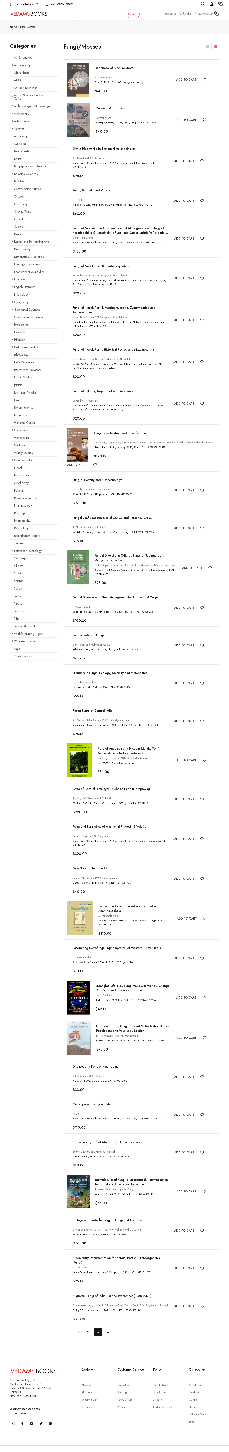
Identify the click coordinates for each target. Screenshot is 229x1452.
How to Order (161, 1373)
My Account (203, 13)
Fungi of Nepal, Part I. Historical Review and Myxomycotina (113, 344)
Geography (20, 302)
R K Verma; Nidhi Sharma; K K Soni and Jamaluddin (101, 712)
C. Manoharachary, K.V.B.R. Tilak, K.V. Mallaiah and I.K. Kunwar (107, 1219)
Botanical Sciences (25, 174)
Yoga (17, 649)
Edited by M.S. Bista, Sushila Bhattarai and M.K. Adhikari (103, 353)
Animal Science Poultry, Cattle (28, 97)
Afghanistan (21, 72)
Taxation (19, 603)
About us (86, 1373)
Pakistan (19, 490)
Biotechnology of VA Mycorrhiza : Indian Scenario (107, 1132)
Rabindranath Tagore (27, 536)
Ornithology (21, 483)
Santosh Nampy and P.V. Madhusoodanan (95, 869)
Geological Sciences (26, 309)
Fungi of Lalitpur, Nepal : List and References (103, 385)
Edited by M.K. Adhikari (85, 395)
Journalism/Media (25, 392)
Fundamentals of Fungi (88, 628)
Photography (22, 520)
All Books (185, 13)
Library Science (24, 407)
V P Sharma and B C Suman (88, 1066)
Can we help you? (23, 4)
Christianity (20, 204)
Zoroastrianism (23, 656)
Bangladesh (21, 151)
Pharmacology (23, 505)
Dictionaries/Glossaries (29, 257)
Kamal (76, 1104)
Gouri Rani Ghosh (83, 233)
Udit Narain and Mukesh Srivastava (91, 637)
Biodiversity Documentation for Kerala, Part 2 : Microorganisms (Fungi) (121, 1247)
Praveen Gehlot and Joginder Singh (114, 1179)
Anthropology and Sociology (31, 106)
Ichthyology (21, 355)
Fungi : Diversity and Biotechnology (97, 474)
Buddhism (20, 181)
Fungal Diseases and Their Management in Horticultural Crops (115, 590)
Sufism (18, 588)
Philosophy (21, 513)
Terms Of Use (124, 1388)
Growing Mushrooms (110, 108)
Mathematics (22, 438)
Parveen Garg (103, 118)
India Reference (24, 362)
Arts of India (21, 121)
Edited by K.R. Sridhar (84, 675)
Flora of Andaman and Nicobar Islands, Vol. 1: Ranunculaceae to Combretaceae (128, 742)
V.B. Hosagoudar (104, 77)
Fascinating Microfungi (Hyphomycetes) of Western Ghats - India (117, 939)
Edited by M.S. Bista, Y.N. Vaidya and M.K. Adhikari (100, 271)
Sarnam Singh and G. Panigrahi (90, 828)
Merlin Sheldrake (104, 986)
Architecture (20, 113)
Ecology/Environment (27, 264)
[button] (207, 46)
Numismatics (22, 475)
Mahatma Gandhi (24, 422)
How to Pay (159, 1381)
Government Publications (30, 317)
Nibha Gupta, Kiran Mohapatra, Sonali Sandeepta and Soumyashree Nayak (135, 558)
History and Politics (25, 347)
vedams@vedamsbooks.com (25, 1397)
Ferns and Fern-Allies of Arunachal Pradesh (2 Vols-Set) (110, 818)
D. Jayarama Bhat (82, 948)
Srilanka (19, 581)
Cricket (18, 219)
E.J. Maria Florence (83, 1257)
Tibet (17, 618)
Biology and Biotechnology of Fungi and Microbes (107, 1210)
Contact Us (123, 1373)
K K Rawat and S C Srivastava (89, 158)
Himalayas (20, 332)
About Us (170, 13)
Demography (22, 249)
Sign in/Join (88, 1396)
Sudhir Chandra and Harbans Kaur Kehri (95, 1141)
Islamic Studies (23, 377)
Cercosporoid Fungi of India (92, 1094)
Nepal (18, 468)
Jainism (18, 385)
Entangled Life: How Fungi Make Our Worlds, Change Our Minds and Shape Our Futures (135, 978)
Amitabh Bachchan (25, 88)
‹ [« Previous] (68, 1321)
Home (13, 27)
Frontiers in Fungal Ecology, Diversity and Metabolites (110, 665)
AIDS (17, 80)
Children (19, 196)
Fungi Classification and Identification (120, 427)
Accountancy (21, 65)
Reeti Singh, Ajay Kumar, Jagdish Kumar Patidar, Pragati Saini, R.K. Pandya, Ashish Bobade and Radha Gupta (153, 436)
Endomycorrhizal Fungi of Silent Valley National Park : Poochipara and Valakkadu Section (133, 1018)
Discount (158, 1388)
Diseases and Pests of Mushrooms (95, 1057)
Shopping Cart (89, 1388)
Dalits (17, 234)
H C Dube (78, 196)
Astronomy (20, 136)
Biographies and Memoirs (30, 166)
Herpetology (22, 324)
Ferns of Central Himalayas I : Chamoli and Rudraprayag (111, 781)
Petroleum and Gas (26, 498)
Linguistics (20, 415)
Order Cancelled (162, 1396)
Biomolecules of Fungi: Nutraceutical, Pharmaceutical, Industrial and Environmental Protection (132, 1171)
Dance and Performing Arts (30, 242)
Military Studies (23, 453)
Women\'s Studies (24, 641)
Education (19, 279)
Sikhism (18, 566)
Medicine (20, 445)
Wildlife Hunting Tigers (27, 634)
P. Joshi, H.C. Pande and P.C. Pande (92, 790)
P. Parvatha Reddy (82, 600)
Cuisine (18, 226)
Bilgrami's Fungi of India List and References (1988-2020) (112, 1285)
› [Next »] (117, 1321)
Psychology (21, 528)
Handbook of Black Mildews (114, 68)
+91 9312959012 (59, 4)
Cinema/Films (22, 211)
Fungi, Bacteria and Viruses (91, 186)
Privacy (121, 1396)
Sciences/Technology (27, 551)
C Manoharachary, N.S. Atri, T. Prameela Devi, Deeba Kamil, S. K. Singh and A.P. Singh (121, 1294)
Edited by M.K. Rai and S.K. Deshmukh (93, 483)
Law (16, 400)
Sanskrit (19, 543)
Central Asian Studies (27, 189)
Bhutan (18, 159)
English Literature (24, 287)
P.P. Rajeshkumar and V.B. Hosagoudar (117, 1026)
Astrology (19, 128)
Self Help (20, 558)
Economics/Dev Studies (29, 272)
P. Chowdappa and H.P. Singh (89, 521)
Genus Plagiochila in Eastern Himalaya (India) (104, 148)
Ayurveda (20, 144)
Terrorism (19, 611)
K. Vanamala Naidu (108, 907)
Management (21, 430)
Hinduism (18, 340)
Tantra (17, 596)
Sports (18, 573)
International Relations (28, 370)
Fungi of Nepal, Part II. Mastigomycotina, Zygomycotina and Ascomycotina (124, 302)
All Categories (23, 57)
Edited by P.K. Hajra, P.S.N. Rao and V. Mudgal (123, 750)
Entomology (21, 294)
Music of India (22, 460)
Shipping (122, 1381)
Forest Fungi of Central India (92, 703)
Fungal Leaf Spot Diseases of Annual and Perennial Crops (112, 511)
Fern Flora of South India (90, 860)
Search (132, 14)
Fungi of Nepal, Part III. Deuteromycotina (101, 261)
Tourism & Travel (24, 626)
